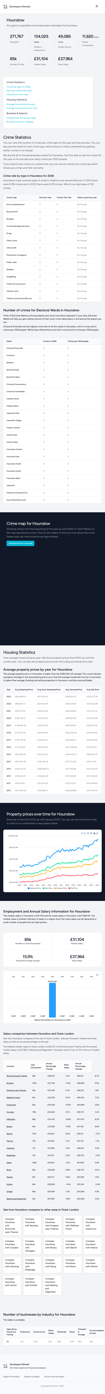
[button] (34, 888)
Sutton (9, 1184)
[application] (52, 861)
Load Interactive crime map (20, 543)
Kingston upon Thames (16, 1090)
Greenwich (11, 1105)
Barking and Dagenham (16, 1199)
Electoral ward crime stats (19, 90)
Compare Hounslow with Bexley (51, 1244)
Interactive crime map (17, 94)
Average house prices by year (21, 104)
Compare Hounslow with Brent (70, 1263)
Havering (10, 1148)
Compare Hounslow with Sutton (11, 1282)
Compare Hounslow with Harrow (92, 1244)
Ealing (9, 1163)
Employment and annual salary (21, 118)
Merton (10, 1177)
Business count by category (20, 121)
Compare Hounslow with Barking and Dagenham (51, 1285)
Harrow (10, 1141)
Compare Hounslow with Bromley (31, 1222)
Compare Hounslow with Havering (12, 1263)
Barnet (9, 1134)
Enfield (9, 1191)
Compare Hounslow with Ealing (50, 1263)
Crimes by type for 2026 (18, 86)
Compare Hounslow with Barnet (71, 1244)
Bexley (9, 1126)
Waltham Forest (13, 1097)
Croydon (10, 1112)
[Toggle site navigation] (97, 6)
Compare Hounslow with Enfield (31, 1282)
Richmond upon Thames (17, 1076)
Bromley (10, 1083)
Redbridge (11, 1155)
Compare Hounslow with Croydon (11, 1244)
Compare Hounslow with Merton (92, 1263)
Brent (9, 1170)
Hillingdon (11, 1119)
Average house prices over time (22, 108)
